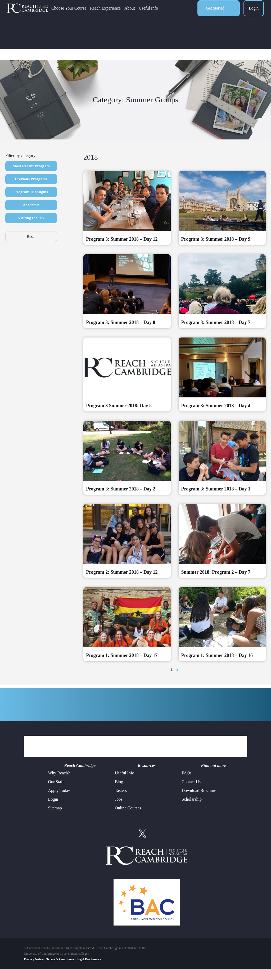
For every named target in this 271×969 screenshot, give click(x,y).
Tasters (121, 790)
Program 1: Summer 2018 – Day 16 (217, 655)
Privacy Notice (34, 959)
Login (254, 15)
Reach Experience (118, 15)
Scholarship (192, 799)
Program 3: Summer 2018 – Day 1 (215, 489)
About (143, 15)
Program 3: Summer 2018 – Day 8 (120, 322)
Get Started (215, 14)
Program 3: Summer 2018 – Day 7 (215, 322)
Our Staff (56, 781)
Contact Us (191, 781)
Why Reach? (59, 773)
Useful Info (161, 15)
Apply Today (59, 790)
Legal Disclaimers (88, 959)
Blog (119, 781)
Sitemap (55, 808)
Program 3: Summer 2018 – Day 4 (215, 405)
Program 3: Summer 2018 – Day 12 (121, 239)
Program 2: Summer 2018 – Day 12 (121, 572)
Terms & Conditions (60, 959)
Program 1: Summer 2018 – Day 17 (121, 655)
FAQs (186, 773)
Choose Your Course (82, 15)
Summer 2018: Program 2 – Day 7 (215, 572)
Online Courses (128, 808)
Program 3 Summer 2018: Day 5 (119, 405)
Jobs (118, 799)
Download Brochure (199, 790)
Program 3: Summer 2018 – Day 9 (215, 239)
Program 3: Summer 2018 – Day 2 (120, 489)
